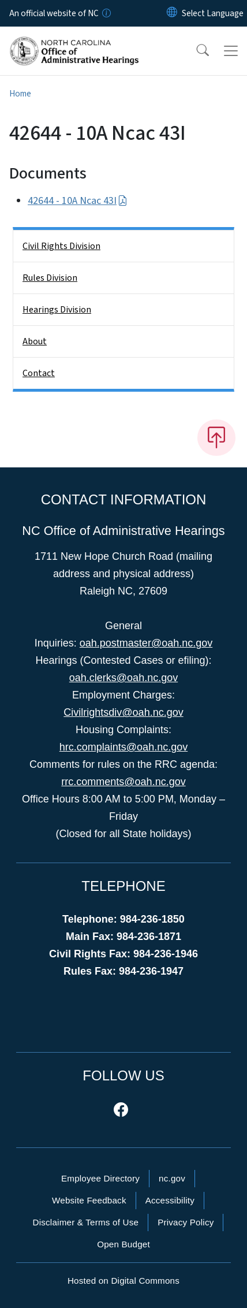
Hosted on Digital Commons (123, 1280)
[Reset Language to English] (172, 13)
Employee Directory (100, 1178)
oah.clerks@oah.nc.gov (123, 677)
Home (20, 93)
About (35, 341)
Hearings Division (57, 309)
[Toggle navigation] (231, 51)
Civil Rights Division (61, 246)
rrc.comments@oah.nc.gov (123, 781)
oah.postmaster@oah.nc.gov (146, 643)
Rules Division (50, 278)
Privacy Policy (186, 1222)
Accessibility (169, 1200)
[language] (213, 13)
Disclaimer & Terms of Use (86, 1222)
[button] (195, 51)
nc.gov (172, 1178)
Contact (39, 373)
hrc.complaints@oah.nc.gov (123, 747)
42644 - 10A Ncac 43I (78, 201)
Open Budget (123, 1244)
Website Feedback (89, 1200)
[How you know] (105, 13)
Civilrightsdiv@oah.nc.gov (123, 712)
